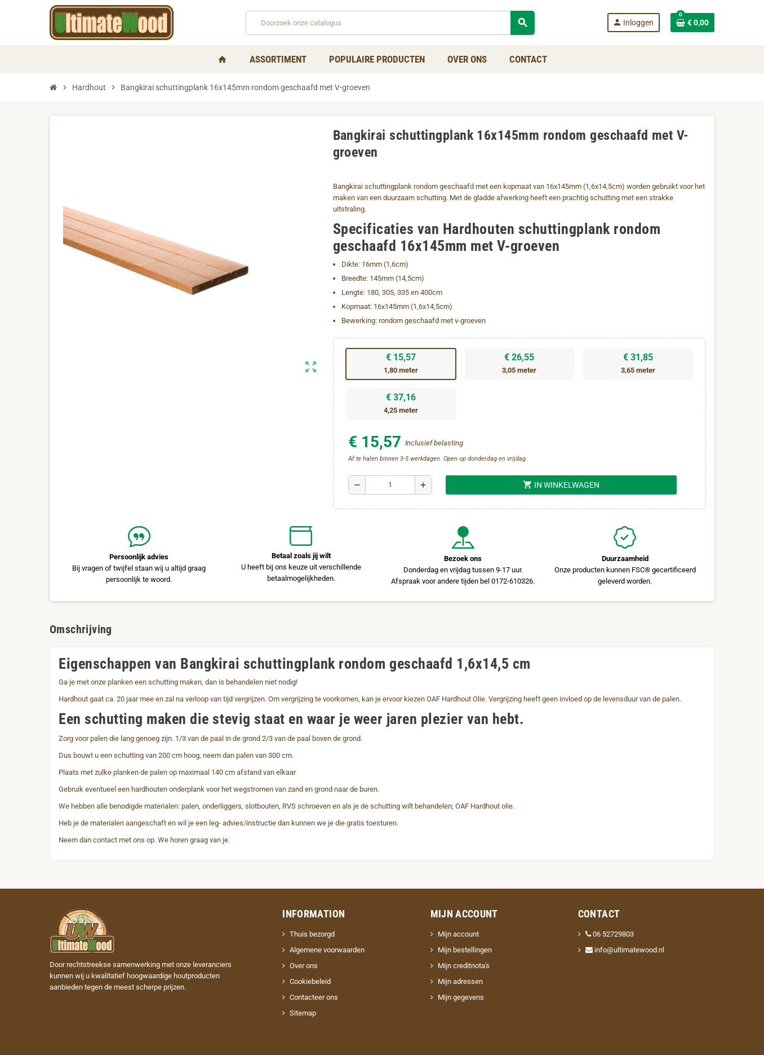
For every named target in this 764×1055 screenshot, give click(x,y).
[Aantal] (390, 485)
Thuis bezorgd (312, 934)
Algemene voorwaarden (327, 950)
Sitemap (303, 1013)
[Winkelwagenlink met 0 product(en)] (692, 22)
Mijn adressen (460, 981)
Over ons (304, 965)
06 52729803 (609, 934)
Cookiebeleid (310, 981)
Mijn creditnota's (464, 965)
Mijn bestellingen (465, 950)
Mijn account (458, 934)
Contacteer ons (314, 997)
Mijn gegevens (461, 997)
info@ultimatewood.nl (624, 950)
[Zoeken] (390, 23)
